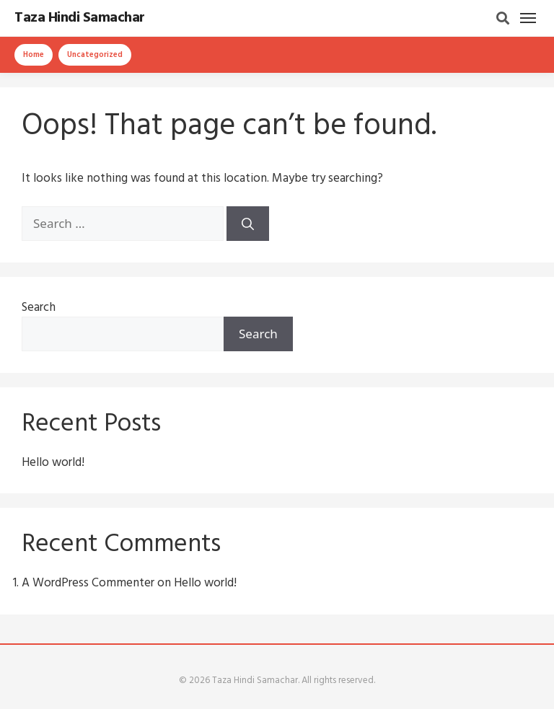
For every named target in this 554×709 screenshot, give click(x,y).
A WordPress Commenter (88, 583)
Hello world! (53, 462)
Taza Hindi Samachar (79, 18)
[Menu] (528, 18)
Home (33, 54)
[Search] (503, 18)
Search (39, 307)
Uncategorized (95, 54)
